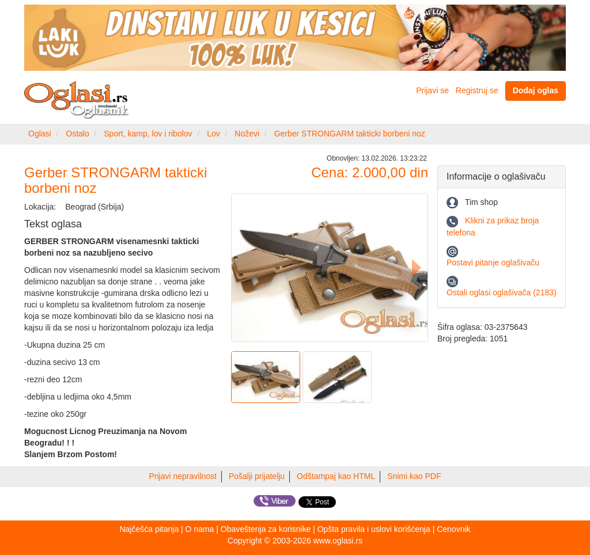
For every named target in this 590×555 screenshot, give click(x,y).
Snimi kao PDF (414, 476)
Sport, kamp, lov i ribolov (148, 133)
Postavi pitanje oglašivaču (493, 262)
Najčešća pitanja (149, 529)
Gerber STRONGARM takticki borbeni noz (349, 133)
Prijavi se (432, 90)
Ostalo (77, 133)
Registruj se (477, 90)
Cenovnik (453, 529)
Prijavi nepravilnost (183, 476)
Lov (213, 133)
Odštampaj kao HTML (336, 476)
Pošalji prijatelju (257, 476)
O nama (200, 529)
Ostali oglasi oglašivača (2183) (502, 292)
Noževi (247, 133)
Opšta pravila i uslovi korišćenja (373, 529)
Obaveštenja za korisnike (266, 529)
